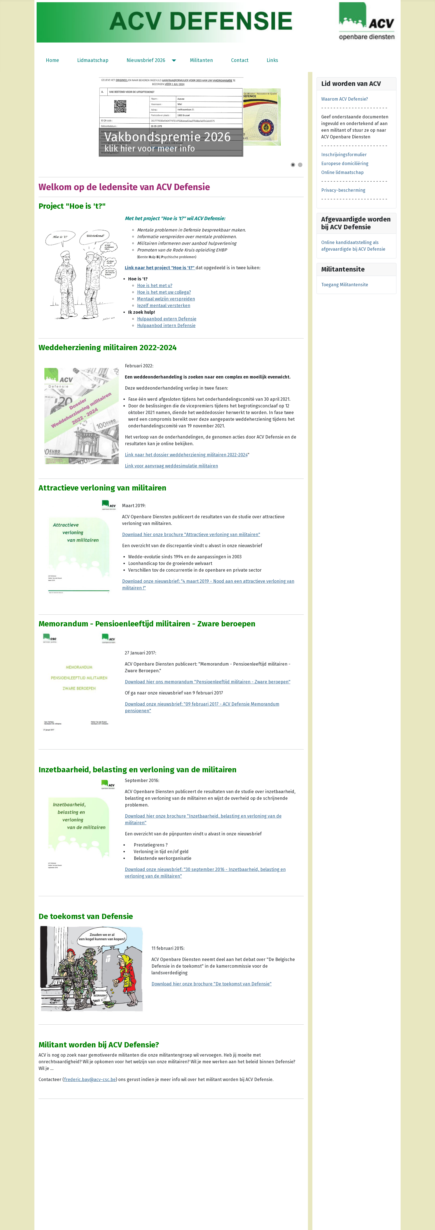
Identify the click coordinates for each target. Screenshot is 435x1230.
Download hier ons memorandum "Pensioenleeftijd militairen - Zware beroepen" (207, 681)
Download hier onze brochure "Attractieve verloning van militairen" (191, 534)
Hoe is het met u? (154, 285)
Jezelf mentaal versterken (163, 305)
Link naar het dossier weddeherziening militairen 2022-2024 (186, 454)
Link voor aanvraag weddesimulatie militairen (171, 466)
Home (52, 60)
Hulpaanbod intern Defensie (166, 325)
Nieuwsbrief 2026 (146, 60)
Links (272, 60)
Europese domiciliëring (344, 163)
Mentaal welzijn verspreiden (166, 299)
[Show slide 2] (300, 165)
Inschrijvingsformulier (344, 154)
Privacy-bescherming (343, 190)
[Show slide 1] (293, 165)
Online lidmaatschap (342, 172)
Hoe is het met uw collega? (164, 292)
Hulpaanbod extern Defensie (166, 319)
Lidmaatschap (92, 60)
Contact (240, 60)
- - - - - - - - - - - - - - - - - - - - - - (354, 108)
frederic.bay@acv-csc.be (90, 1079)
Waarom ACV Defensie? (344, 99)
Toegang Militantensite (344, 284)
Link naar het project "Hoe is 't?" (160, 267)
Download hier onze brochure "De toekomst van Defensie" (211, 984)
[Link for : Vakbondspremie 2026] (171, 117)
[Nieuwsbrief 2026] (172, 60)
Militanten (201, 60)
